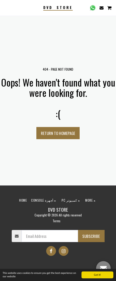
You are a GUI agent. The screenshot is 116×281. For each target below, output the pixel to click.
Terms (57, 221)
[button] (5, 7)
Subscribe (91, 236)
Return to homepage (58, 133)
